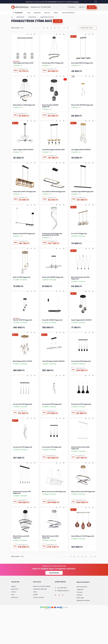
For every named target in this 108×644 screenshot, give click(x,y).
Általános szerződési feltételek (41, 586)
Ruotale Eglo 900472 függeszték (52, 63)
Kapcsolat (47, 12)
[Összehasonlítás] (27, 34)
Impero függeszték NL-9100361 (23, 149)
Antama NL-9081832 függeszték (52, 277)
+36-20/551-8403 (45, 7)
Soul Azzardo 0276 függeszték (81, 404)
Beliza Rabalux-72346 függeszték (24, 105)
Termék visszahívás (38, 597)
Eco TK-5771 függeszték (79, 233)
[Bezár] (96, 2)
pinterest (59, 595)
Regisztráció (14, 589)
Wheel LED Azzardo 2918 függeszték (83, 491)
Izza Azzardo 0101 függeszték (22, 404)
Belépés (13, 586)
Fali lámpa (79, 592)
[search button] (71, 7)
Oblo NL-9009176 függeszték (22, 320)
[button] (17, 12)
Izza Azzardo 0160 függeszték (52, 404)
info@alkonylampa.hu (63, 590)
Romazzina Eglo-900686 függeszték (50, 105)
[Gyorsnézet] (34, 34)
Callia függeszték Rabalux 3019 (23, 63)
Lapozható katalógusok (68, 12)
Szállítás (55, 12)
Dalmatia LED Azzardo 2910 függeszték (22, 492)
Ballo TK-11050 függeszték (21, 277)
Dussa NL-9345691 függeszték (52, 320)
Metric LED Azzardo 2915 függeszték (54, 491)
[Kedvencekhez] (31, 34)
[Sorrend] (88, 28)
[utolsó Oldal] (68, 28)
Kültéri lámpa (80, 597)
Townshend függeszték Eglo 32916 (53, 149)
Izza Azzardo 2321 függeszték (51, 447)
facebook (55, 595)
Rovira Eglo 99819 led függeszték (82, 63)
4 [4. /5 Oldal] (54, 28)
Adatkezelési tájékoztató (40, 589)
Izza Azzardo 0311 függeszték (22, 447)
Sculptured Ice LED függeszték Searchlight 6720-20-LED (52, 234)
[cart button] (92, 7)
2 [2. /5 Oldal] (47, 28)
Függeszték (80, 589)
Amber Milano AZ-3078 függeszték (82, 536)
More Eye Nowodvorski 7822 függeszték (80, 278)
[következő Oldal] (64, 28)
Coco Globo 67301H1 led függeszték (53, 191)
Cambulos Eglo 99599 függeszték (82, 191)
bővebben (76, 2)
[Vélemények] (16, 61)
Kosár (12, 594)
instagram (62, 595)
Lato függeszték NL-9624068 (80, 149)
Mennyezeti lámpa (82, 586)
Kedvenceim (14, 597)
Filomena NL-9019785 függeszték (82, 105)
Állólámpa (79, 595)
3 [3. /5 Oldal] (78, 556)
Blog (29, 12)
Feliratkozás (54, 573)
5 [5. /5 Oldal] (58, 28)
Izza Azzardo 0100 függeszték (81, 361)
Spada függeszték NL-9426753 (81, 320)
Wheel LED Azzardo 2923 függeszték (21, 536)
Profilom (13, 592)
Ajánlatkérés (37, 12)
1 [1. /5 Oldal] (43, 28)
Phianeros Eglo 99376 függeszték (24, 233)
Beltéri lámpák (20, 17)
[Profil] (82, 7)
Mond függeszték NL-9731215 (22, 361)
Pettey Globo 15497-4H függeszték (24, 191)
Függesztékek (32, 17)
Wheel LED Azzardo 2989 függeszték (50, 536)
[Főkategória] (11, 17)
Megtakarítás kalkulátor (83, 600)
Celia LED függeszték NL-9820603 (53, 361)
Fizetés (35, 592)
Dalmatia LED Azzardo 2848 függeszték (80, 447)
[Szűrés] (57, 21)
